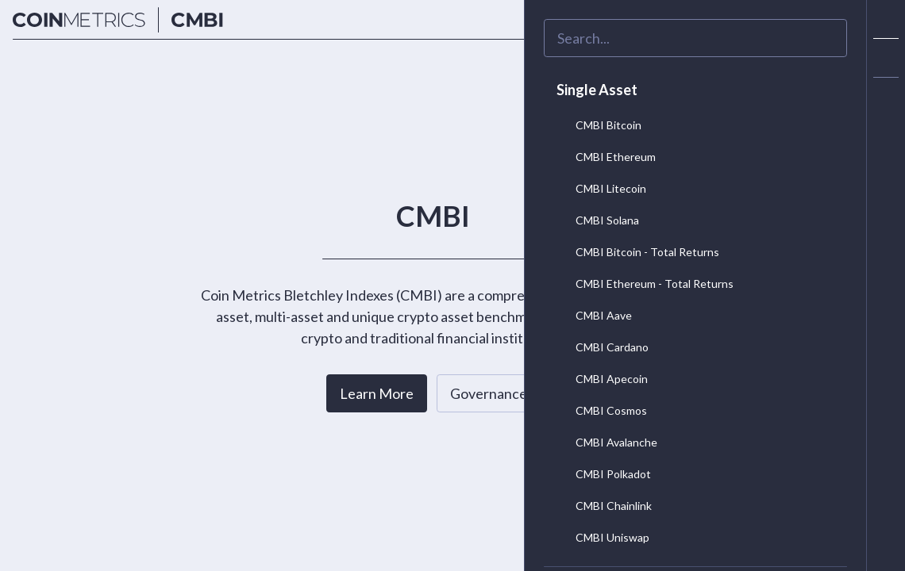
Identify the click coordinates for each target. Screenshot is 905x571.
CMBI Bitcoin (595, 124)
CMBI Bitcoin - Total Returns (634, 251)
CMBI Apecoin (599, 378)
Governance (488, 393)
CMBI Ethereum (603, 156)
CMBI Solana (594, 219)
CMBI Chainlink (601, 505)
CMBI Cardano (599, 346)
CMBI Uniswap (599, 536)
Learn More (377, 393)
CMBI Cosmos (598, 410)
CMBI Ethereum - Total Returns (642, 283)
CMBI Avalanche (603, 441)
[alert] (886, 96)
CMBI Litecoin (598, 187)
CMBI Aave (591, 314)
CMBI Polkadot (600, 473)
